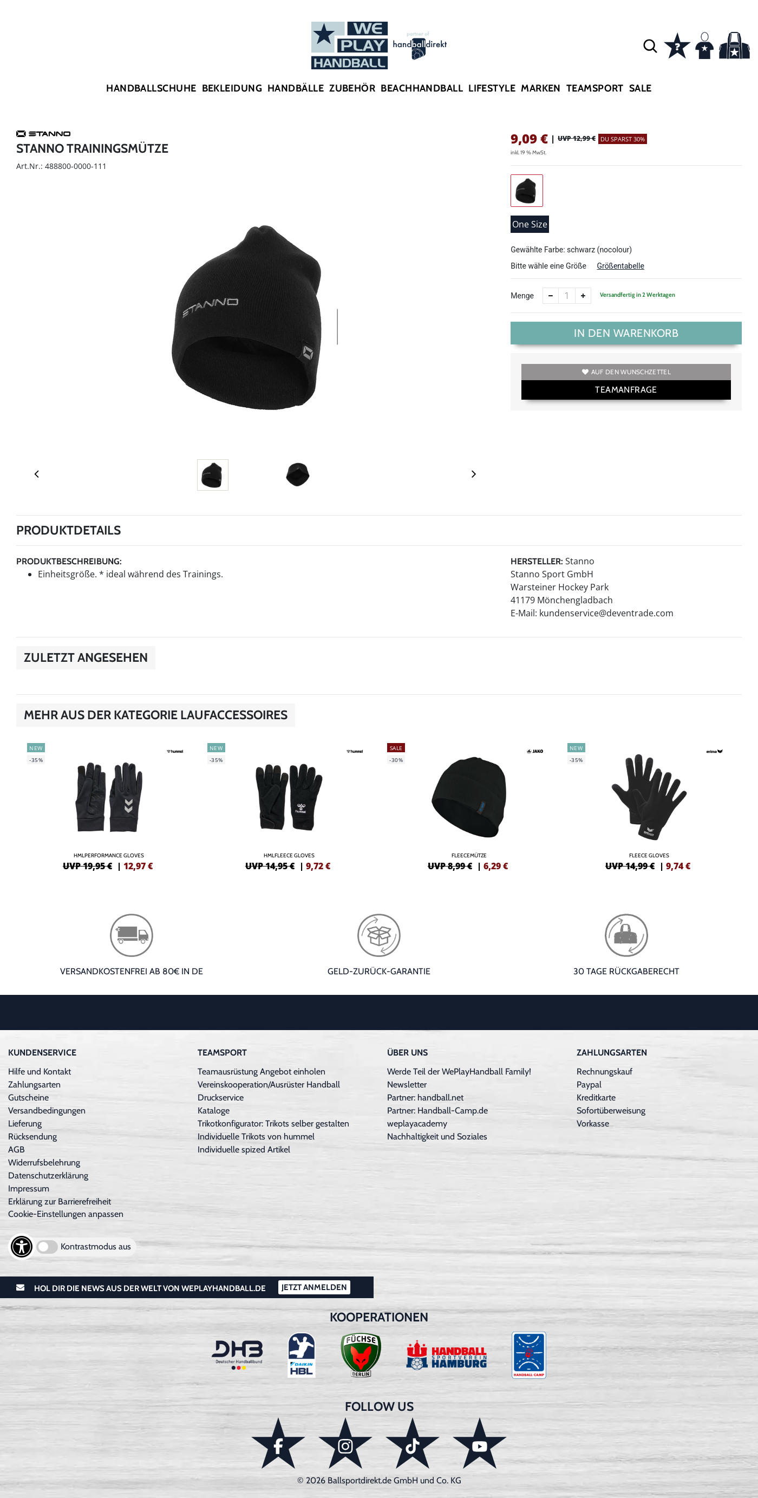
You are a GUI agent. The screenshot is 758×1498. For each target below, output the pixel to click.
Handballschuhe (151, 88)
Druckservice (221, 1097)
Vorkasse (593, 1123)
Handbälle (295, 88)
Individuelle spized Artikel (244, 1149)
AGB (16, 1149)
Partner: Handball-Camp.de (437, 1110)
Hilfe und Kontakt (39, 1071)
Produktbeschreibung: (69, 561)
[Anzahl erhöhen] (583, 296)
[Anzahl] (567, 296)
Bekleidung (232, 88)
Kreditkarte (596, 1097)
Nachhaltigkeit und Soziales (437, 1136)
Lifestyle (491, 88)
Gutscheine (28, 1097)
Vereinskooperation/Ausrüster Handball (269, 1084)
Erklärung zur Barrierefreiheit (59, 1201)
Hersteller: (537, 561)
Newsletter (407, 1084)
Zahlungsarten (34, 1084)
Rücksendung (32, 1136)
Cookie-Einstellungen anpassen (65, 1214)
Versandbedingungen (47, 1110)
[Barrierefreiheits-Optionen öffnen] (21, 1246)
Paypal (589, 1084)
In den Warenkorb (626, 333)
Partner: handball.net (425, 1097)
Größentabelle (620, 266)
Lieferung (25, 1123)
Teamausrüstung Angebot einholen (261, 1071)
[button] (650, 45)
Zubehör (352, 88)
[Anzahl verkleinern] (551, 296)
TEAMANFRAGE (626, 390)
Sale (640, 88)
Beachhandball (422, 88)
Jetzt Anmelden (314, 1287)
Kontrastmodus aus (96, 1246)
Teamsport (595, 88)
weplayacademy (417, 1123)
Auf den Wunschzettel (626, 372)
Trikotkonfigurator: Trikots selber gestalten (273, 1123)
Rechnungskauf (604, 1071)
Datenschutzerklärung (48, 1175)
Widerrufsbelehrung (44, 1162)
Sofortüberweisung (611, 1110)
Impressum (28, 1188)
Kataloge (214, 1110)
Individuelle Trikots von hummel (256, 1136)
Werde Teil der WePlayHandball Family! (459, 1071)
